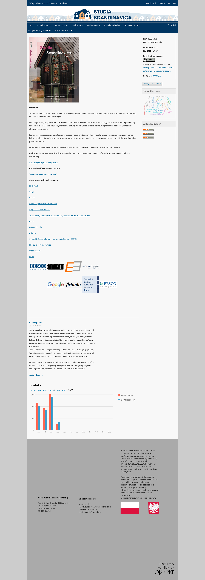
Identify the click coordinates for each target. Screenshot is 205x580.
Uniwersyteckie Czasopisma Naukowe (48, 3)
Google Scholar (35, 227)
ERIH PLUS (33, 186)
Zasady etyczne (62, 25)
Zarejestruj (151, 3)
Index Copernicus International (43, 203)
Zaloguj (162, 3)
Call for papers (35, 322)
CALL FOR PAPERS (131, 25)
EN (174, 3)
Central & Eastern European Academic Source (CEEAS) (53, 239)
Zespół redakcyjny (112, 25)
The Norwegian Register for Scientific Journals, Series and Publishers (59, 215)
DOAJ (31, 256)
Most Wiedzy (34, 250)
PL (169, 3)
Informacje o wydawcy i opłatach (43, 162)
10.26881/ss (155, 76)
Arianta (32, 233)
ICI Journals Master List (39, 209)
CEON (31, 221)
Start (31, 25)
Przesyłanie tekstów (152, 84)
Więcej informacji (62, 30)
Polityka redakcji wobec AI (39, 30)
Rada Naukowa (93, 25)
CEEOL (32, 197)
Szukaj (172, 25)
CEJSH (31, 192)
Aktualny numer (44, 25)
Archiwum (77, 25)
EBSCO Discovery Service (40, 245)
